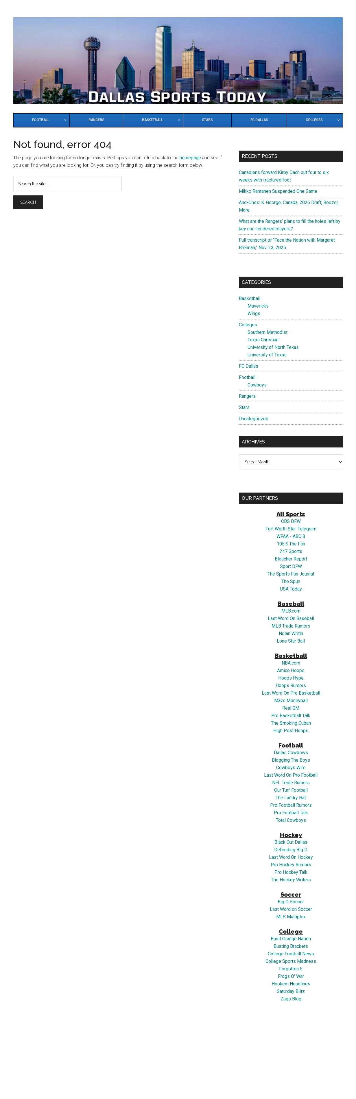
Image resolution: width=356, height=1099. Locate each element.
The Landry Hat (291, 797)
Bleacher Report (291, 559)
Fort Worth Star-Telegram (290, 529)
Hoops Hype (291, 678)
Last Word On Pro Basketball (291, 693)
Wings (254, 313)
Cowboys (257, 385)
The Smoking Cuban (291, 723)
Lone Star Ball (291, 641)
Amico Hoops (291, 670)
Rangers (247, 396)
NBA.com (291, 663)
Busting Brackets (291, 946)
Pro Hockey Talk (290, 872)
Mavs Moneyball (291, 700)
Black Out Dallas (290, 842)
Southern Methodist (267, 332)
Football (247, 377)
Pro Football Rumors (291, 805)
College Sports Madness (290, 961)
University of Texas (267, 355)
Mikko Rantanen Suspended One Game (278, 191)
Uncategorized (253, 418)
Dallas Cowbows (291, 752)
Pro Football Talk (291, 812)
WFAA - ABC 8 (290, 536)
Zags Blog (291, 999)
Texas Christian (263, 340)
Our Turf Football (291, 790)
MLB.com (290, 611)
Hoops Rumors (291, 685)
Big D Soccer (291, 901)
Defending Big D (290, 849)
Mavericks (258, 306)
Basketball (249, 298)
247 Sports (291, 551)
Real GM (290, 708)
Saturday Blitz (291, 991)
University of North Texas (273, 347)
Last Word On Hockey (291, 857)
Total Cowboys (291, 820)
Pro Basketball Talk (290, 715)
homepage (190, 157)
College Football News (291, 953)
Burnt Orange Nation (291, 938)
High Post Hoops (290, 730)
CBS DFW (291, 521)
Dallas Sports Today (178, 60)
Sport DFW (291, 566)
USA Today (291, 589)
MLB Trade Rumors (291, 626)
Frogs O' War (291, 976)
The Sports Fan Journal (291, 574)
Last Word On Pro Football (291, 775)
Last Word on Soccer (291, 909)
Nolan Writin (291, 633)
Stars (244, 407)
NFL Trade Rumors (291, 782)
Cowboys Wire (291, 767)
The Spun (290, 581)
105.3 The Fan (291, 544)
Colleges (248, 325)
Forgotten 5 (290, 969)
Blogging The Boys (291, 760)
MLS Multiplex (291, 916)
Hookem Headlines (291, 984)
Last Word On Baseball (291, 618)
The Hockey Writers (291, 879)
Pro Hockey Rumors (291, 864)
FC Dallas (248, 366)
